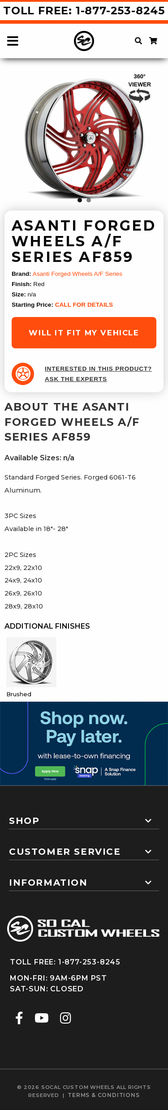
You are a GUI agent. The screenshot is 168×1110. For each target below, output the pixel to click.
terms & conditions (103, 1095)
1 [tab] (80, 200)
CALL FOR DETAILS (84, 304)
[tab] (84, 817)
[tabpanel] (84, 140)
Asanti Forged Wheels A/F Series (77, 273)
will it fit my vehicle (84, 332)
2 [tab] (88, 200)
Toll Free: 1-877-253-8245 (84, 10)
